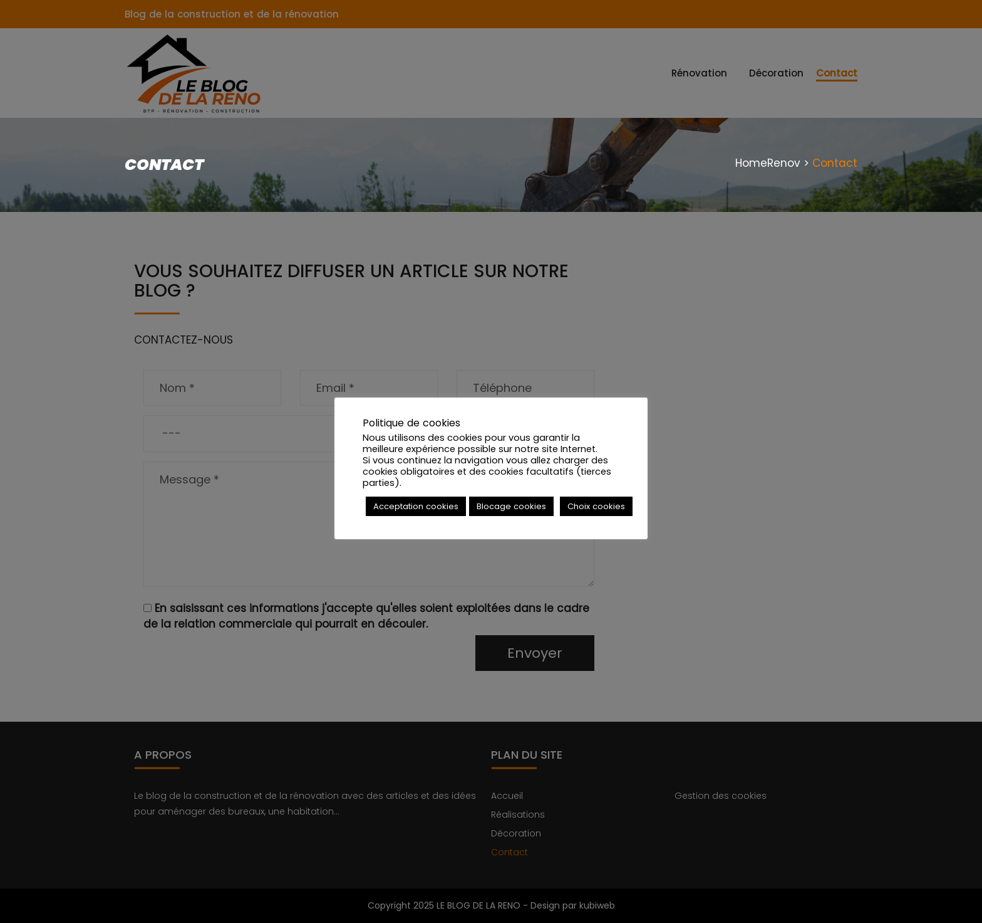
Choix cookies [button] (596, 506)
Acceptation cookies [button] (415, 506)
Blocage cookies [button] (511, 506)
